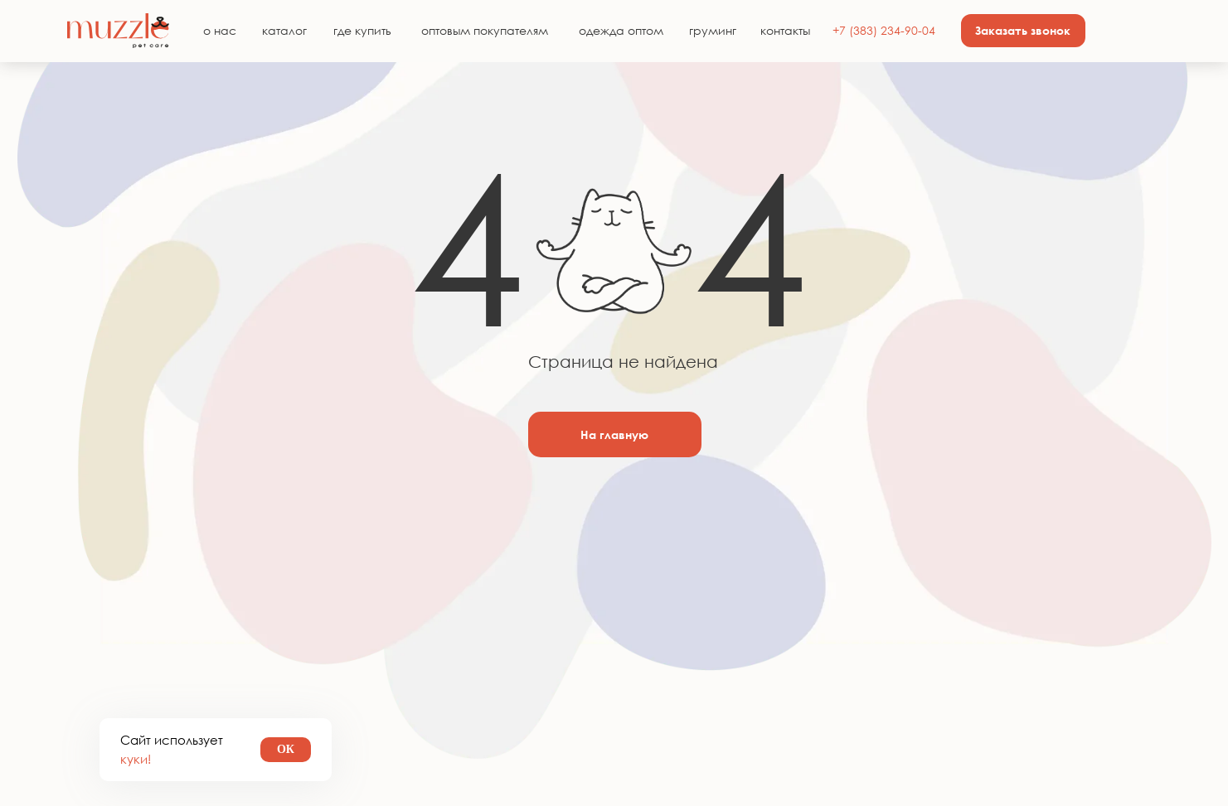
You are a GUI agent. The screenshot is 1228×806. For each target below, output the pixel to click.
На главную (614, 434)
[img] (118, 30)
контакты (785, 30)
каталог (284, 30)
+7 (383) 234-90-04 (883, 30)
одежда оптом (621, 30)
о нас (219, 30)
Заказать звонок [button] (1022, 30)
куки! (135, 758)
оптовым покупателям (484, 30)
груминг (712, 30)
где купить (362, 30)
